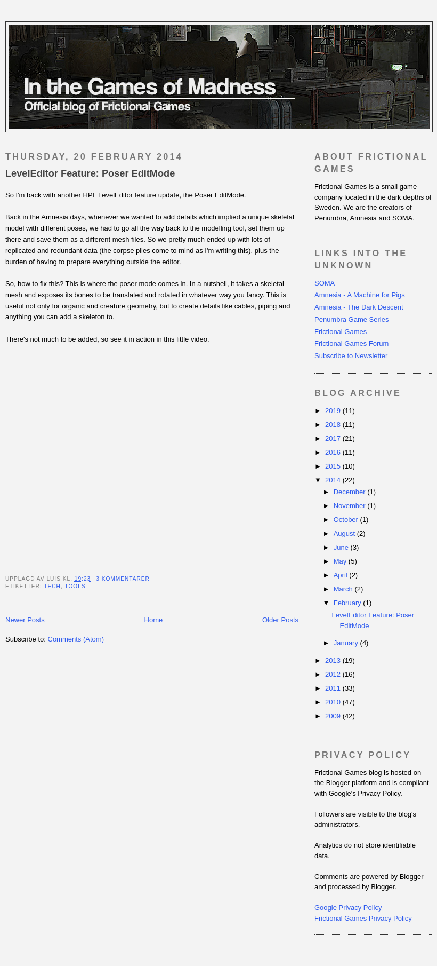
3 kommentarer (123, 579)
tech (52, 586)
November (351, 506)
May (341, 561)
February (348, 603)
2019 (334, 411)
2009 (334, 716)
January (347, 643)
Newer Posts (25, 620)
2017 (334, 438)
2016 (334, 452)
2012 (334, 674)
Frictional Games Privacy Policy (363, 918)
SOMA (324, 283)
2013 (334, 660)
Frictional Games (340, 332)
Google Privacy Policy (348, 908)
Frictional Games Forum (351, 343)
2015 (334, 466)
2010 (334, 702)
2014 (334, 480)
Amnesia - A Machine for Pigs (359, 295)
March (344, 589)
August (345, 533)
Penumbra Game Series (351, 319)
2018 (334, 425)
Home (153, 620)
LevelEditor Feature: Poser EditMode (90, 173)
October (347, 520)
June (342, 547)
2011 (334, 688)
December (351, 492)
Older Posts (280, 620)
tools (74, 586)
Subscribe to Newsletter (350, 356)
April (342, 575)
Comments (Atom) (76, 639)
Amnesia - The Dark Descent (358, 307)
